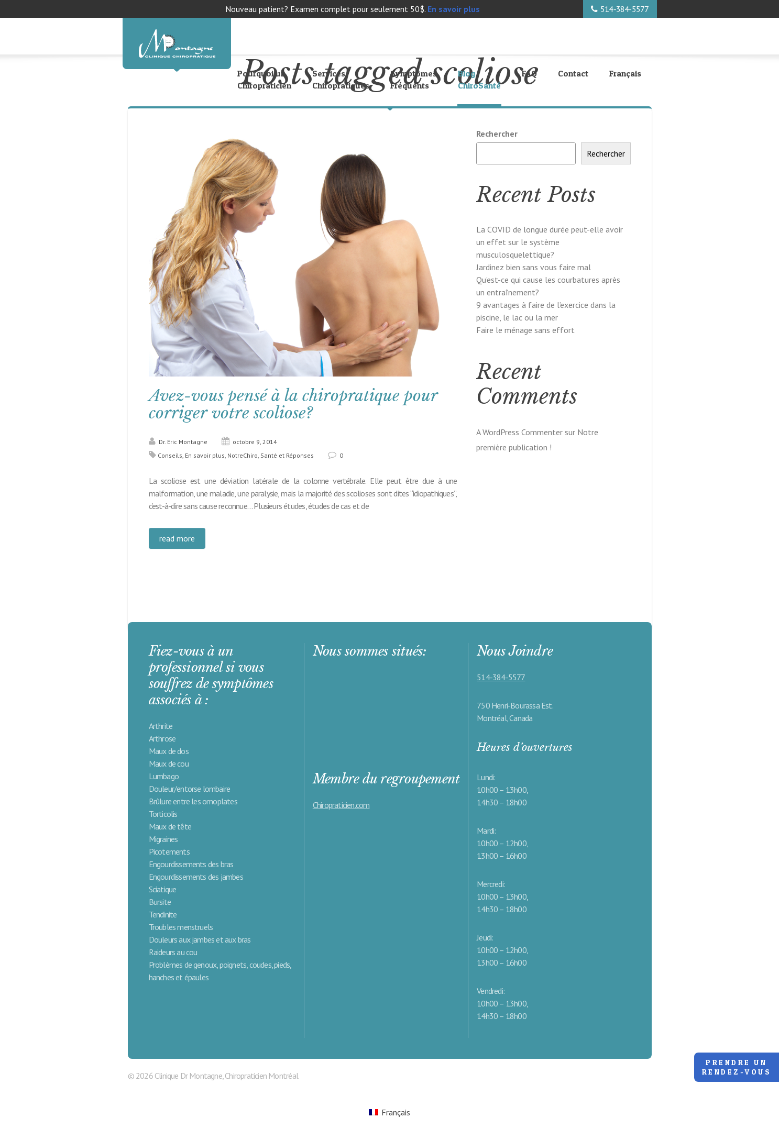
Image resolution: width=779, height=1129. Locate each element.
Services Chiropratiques (340, 79)
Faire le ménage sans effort (525, 330)
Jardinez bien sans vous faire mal (533, 267)
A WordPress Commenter (519, 432)
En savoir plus (205, 455)
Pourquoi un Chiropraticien (264, 79)
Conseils (170, 455)
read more (177, 538)
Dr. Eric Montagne (183, 442)
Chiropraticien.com (341, 805)
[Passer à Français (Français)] (389, 1112)
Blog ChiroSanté (479, 79)
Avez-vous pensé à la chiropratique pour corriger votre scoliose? (293, 404)
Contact (573, 73)
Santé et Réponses (287, 455)
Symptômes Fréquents (413, 79)
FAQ (529, 73)
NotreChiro (242, 455)
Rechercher (497, 133)
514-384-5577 (624, 9)
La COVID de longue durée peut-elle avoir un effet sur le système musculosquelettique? (549, 242)
